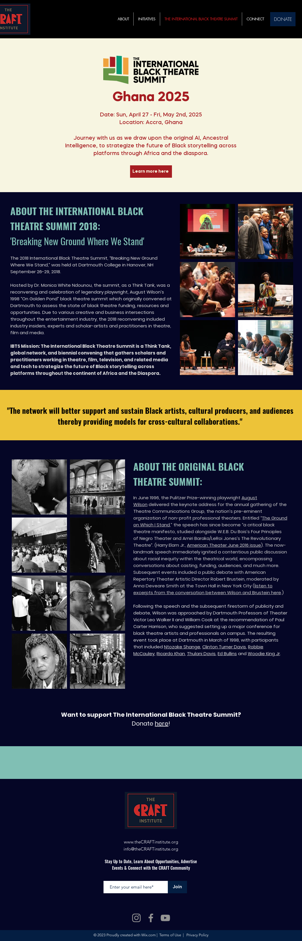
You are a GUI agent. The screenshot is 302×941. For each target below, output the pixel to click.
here (161, 723)
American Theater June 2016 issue (224, 545)
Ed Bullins (227, 653)
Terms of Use (170, 935)
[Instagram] (136, 918)
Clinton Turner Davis (224, 647)
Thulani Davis (201, 653)
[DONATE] (283, 19)
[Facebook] (151, 918)
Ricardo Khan (171, 653)
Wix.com (148, 935)
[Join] (177, 887)
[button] (147, 19)
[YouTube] (165, 918)
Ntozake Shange (182, 647)
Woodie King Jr (264, 653)
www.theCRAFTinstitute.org (151, 842)
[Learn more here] (151, 171)
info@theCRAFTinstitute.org (151, 849)
